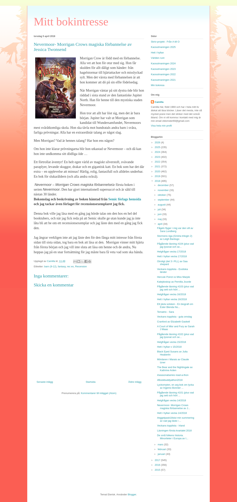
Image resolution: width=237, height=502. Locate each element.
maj (160, 219)
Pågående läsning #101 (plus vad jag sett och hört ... (175, 394)
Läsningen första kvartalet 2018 (174, 430)
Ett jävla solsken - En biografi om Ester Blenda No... (175, 306)
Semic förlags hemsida (124, 199)
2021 (158, 166)
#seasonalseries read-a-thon (172, 375)
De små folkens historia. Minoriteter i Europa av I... (172, 437)
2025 (158, 147)
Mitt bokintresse (71, 21)
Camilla (159, 102)
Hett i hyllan (157, 52)
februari (162, 449)
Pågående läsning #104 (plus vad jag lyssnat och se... (175, 245)
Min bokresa (157, 85)
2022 (158, 161)
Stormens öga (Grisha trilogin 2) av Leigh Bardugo (174, 237)
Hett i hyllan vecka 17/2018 (172, 256)
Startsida (90, 381)
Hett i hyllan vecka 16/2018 (172, 299)
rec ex (70, 266)
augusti (162, 204)
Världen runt (157, 57)
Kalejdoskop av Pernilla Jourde (174, 281)
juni (160, 214)
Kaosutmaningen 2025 (163, 47)
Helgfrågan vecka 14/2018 (171, 400)
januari (162, 454)
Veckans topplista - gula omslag (174, 316)
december (163, 185)
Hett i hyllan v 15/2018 (169, 346)
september (164, 199)
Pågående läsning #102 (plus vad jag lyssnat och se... (175, 336)
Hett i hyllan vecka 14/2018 (172, 413)
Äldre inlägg (134, 381)
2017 (158, 460)
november (163, 190)
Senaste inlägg (45, 381)
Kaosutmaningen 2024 (163, 63)
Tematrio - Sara (165, 311)
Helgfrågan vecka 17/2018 (171, 251)
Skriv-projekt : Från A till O (165, 41)
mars (161, 444)
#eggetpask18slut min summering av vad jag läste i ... (175, 419)
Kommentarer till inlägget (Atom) (98, 393)
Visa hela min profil (161, 125)
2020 (158, 171)
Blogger (132, 494)
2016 (158, 464)
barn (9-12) (50, 266)
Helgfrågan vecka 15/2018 (171, 342)
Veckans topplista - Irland (171, 425)
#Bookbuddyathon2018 (170, 380)
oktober (162, 194)
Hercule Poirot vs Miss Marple (173, 277)
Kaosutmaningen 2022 (163, 74)
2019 (158, 176)
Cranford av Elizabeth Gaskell (173, 321)
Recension (81, 266)
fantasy (62, 266)
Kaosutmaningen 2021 (163, 79)
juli (160, 209)
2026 (158, 142)
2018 (158, 181)
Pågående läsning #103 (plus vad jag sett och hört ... (175, 288)
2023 (158, 157)
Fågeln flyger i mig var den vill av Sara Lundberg (175, 230)
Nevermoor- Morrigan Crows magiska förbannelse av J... (173, 407)
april (160, 223)
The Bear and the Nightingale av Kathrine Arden (174, 369)
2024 (158, 152)
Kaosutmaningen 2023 (163, 69)
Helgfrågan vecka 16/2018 (171, 294)
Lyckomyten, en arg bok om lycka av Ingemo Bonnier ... (175, 386)
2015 (158, 469)
